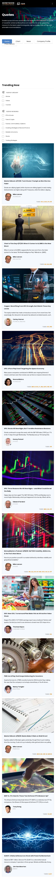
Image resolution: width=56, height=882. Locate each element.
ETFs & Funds (10, 115)
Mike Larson (17, 194)
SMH (40, 572)
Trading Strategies (11, 140)
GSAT (44, 754)
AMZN (33, 387)
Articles (8, 96)
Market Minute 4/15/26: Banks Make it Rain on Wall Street (25, 736)
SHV (35, 572)
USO (46, 572)
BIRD (51, 264)
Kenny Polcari (18, 439)
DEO (51, 634)
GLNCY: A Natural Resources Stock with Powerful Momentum (27, 856)
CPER (50, 327)
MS (51, 754)
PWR (51, 694)
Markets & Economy (12, 132)
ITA (48, 814)
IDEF (51, 814)
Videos (8, 100)
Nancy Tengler (18, 687)
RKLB (42, 387)
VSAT (48, 387)
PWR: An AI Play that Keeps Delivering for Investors (23, 676)
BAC (41, 754)
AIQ (45, 264)
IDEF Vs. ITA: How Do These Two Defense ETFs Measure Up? (26, 796)
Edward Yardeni (19, 502)
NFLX (42, 202)
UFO (48, 202)
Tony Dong (17, 807)
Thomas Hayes (18, 627)
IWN (30, 572)
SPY (51, 572)
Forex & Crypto (10, 119)
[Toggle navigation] (52, 3)
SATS (45, 387)
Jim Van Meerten (19, 867)
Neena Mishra (18, 379)
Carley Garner (18, 319)
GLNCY (50, 874)
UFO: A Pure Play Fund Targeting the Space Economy (24, 369)
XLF (48, 572)
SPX (51, 202)
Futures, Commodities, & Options (16, 123)
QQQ (48, 264)
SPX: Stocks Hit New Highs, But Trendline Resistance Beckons (27, 429)
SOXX (45, 202)
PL (39, 387)
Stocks (8, 136)
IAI (46, 754)
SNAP (48, 754)
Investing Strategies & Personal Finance (18, 128)
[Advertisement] (28, 62)
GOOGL (37, 387)
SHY (37, 572)
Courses (8, 105)
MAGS (45, 509)
